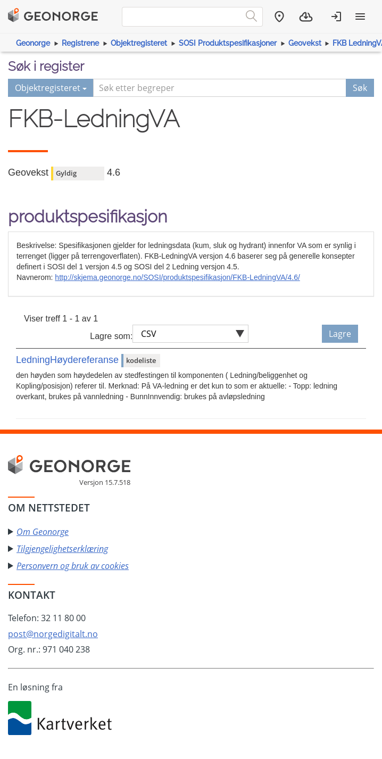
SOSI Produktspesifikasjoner (228, 43)
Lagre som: (111, 336)
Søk (360, 88)
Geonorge (33, 43)
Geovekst (304, 43)
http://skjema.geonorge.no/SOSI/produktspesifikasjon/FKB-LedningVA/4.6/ (177, 277)
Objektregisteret (139, 43)
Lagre (340, 334)
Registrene (80, 43)
